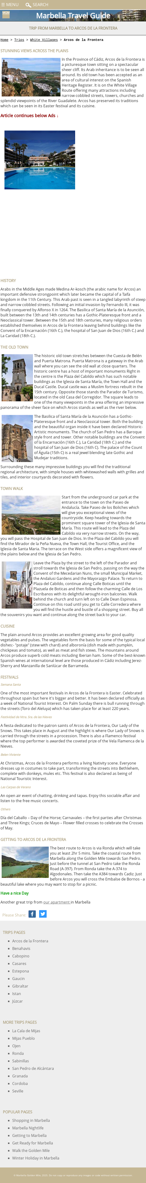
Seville (17, 1091)
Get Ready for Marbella (32, 1143)
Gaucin (18, 978)
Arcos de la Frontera (30, 941)
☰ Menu (10, 4)
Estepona (20, 971)
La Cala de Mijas (26, 1030)
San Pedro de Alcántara (33, 1068)
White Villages (44, 40)
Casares (19, 963)
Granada (20, 1076)
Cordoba (20, 1083)
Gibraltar (20, 986)
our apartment (57, 902)
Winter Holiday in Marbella (35, 1158)
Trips (19, 40)
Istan (16, 993)
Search (40, 4)
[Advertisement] (38, 234)
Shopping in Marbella (31, 1120)
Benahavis (21, 948)
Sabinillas (20, 1061)
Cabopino (20, 956)
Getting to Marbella (29, 1135)
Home (4, 40)
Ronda (18, 1053)
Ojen (16, 1045)
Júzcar (17, 1001)
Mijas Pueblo (23, 1038)
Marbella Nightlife (28, 1128)
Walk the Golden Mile (31, 1150)
